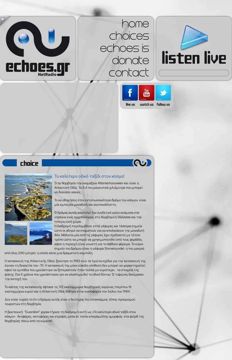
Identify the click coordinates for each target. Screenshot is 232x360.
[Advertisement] (59, 118)
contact (129, 74)
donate (130, 62)
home (135, 25)
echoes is (124, 49)
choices (129, 37)
